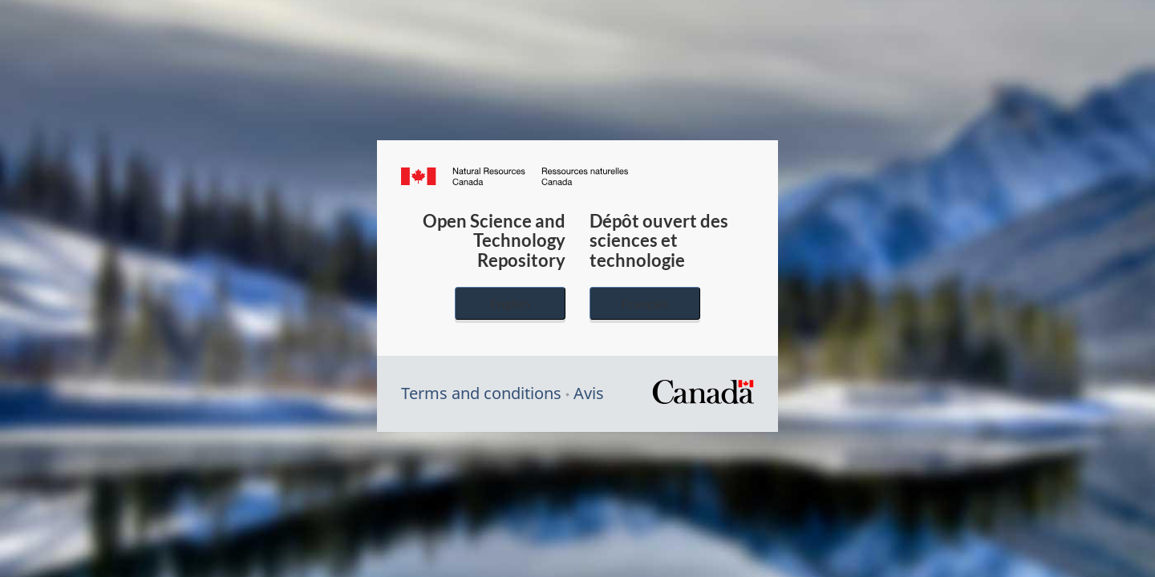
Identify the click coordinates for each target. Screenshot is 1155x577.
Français (645, 303)
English (510, 303)
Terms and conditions (481, 393)
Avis (588, 393)
